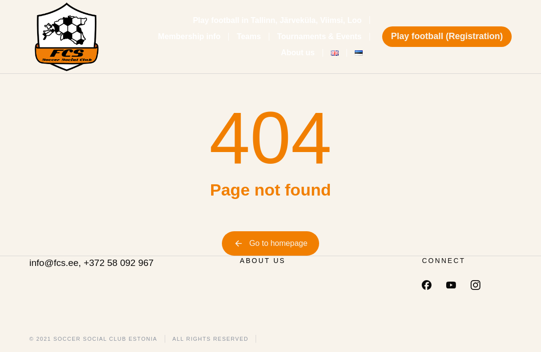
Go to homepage (270, 243)
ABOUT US (263, 260)
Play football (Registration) (447, 36)
